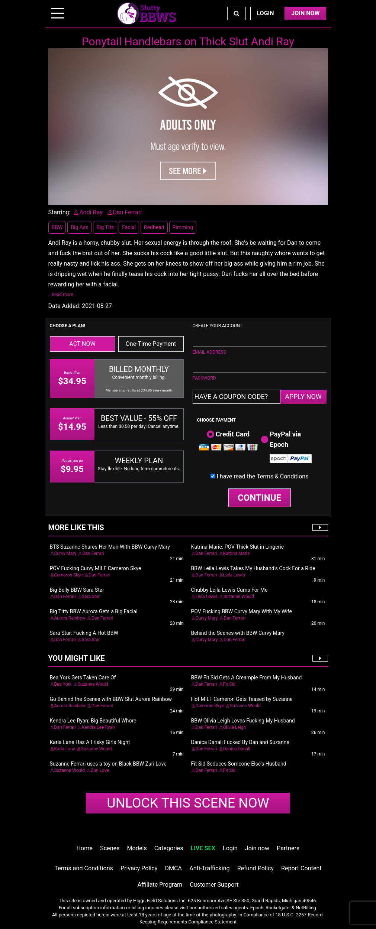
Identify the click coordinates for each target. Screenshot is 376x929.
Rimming (183, 227)
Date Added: (64, 305)
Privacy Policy (138, 868)
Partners (288, 848)
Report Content (301, 868)
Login (265, 13)
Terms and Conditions (83, 868)
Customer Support (214, 884)
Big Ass (79, 227)
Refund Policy (255, 868)
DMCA (173, 868)
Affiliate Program (159, 884)
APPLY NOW (303, 396)
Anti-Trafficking (209, 868)
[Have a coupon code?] (236, 397)
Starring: (59, 212)
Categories (168, 848)
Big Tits (105, 227)
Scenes (109, 848)
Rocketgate (277, 907)
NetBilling (306, 907)
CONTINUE (259, 498)
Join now (257, 848)
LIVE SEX (203, 848)
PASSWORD (204, 378)
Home (85, 848)
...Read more (60, 294)
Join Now (305, 13)
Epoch (257, 907)
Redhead (154, 227)
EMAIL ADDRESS (209, 352)
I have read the (263, 476)
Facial (129, 227)
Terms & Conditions (283, 476)
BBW (57, 227)
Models (137, 848)
